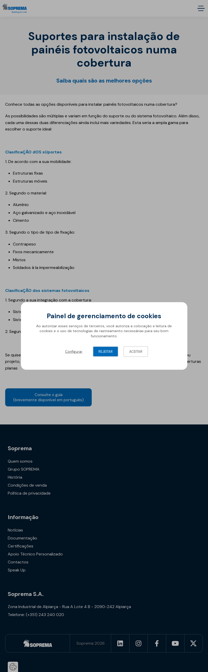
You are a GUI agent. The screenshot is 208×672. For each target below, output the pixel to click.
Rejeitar (105, 351)
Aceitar (135, 351)
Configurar (73, 351)
